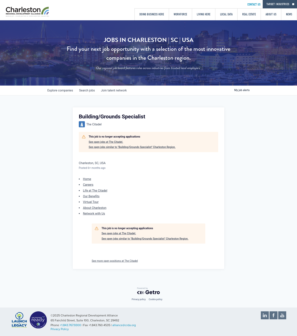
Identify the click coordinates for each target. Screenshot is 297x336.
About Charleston (94, 208)
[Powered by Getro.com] (148, 290)
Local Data (226, 14)
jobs (87, 90)
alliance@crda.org (124, 325)
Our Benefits (91, 196)
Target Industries (278, 4)
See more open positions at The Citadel (115, 260)
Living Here (203, 14)
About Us (271, 14)
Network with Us (94, 213)
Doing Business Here (151, 14)
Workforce (180, 14)
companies (60, 90)
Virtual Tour (90, 202)
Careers (88, 184)
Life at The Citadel (95, 190)
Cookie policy (155, 299)
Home (87, 179)
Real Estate (249, 14)
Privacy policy (139, 299)
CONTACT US (253, 4)
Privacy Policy (60, 329)
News (289, 14)
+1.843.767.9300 (70, 325)
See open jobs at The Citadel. (106, 141)
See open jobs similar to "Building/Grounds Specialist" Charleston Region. (132, 147)
